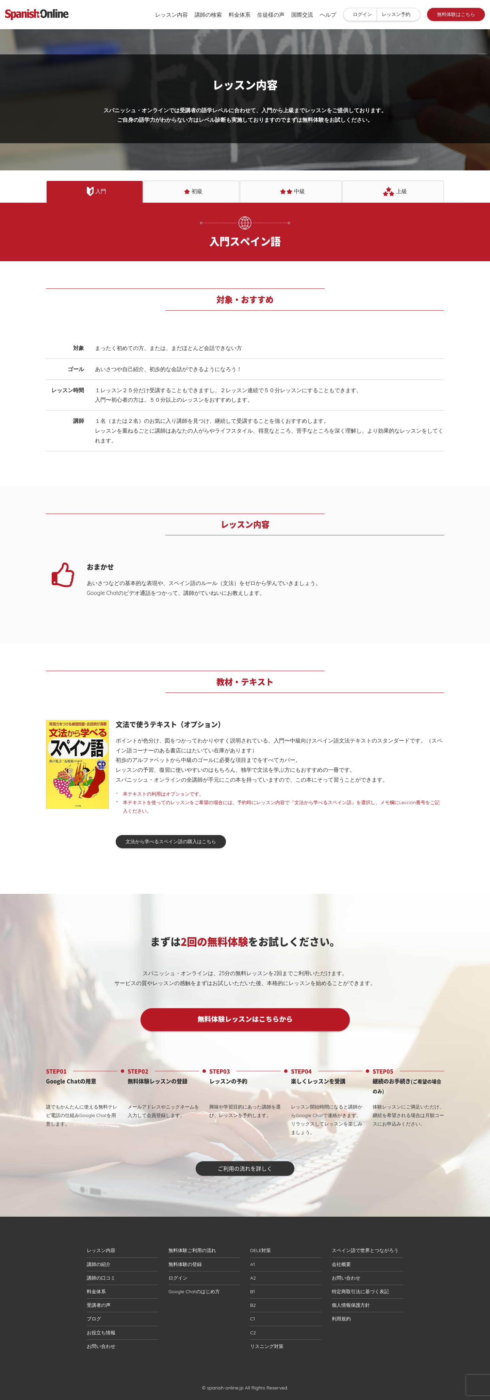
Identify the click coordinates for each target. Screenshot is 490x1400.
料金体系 (239, 14)
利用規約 (341, 1319)
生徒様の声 (270, 14)
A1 (252, 1264)
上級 (395, 191)
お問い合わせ (101, 1346)
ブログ (94, 1319)
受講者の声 (99, 1305)
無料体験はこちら (456, 14)
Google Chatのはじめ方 (194, 1291)
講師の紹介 (99, 1264)
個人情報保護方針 (351, 1305)
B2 (253, 1305)
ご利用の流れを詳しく (245, 1168)
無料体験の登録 (185, 1264)
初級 (193, 191)
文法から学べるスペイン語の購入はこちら (171, 841)
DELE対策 (260, 1250)
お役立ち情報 (101, 1333)
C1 (252, 1319)
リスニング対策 (266, 1346)
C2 (253, 1333)
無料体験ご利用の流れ (192, 1250)
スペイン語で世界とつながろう (365, 1250)
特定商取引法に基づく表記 (360, 1291)
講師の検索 (208, 14)
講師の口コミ (101, 1278)
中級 (292, 191)
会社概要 (341, 1264)
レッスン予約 (396, 14)
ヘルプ (328, 14)
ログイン (362, 14)
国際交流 (302, 14)
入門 (97, 191)
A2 (253, 1278)
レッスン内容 (171, 14)
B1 (252, 1291)
